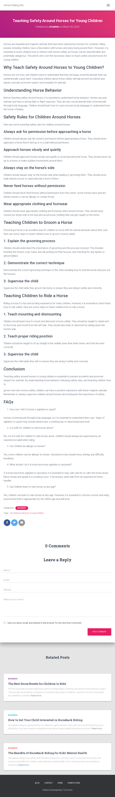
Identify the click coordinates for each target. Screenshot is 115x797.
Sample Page (74, 783)
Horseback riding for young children (27, 513)
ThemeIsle (67, 790)
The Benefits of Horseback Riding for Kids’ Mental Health (47, 753)
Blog (37, 783)
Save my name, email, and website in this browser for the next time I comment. (44, 623)
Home (60, 783)
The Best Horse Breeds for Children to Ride (37, 684)
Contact (48, 783)
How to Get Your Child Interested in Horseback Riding (45, 720)
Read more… (37, 695)
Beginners (22, 508)
